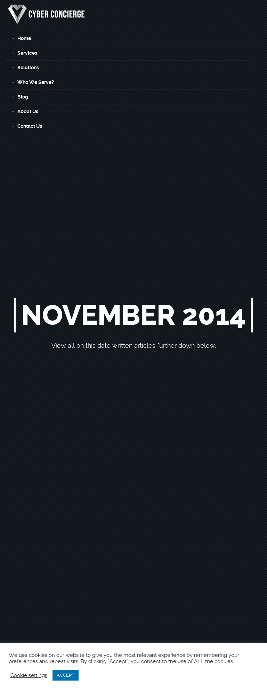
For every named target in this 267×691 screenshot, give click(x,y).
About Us (27, 111)
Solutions (28, 67)
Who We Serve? (35, 82)
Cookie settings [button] (28, 675)
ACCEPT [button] (65, 675)
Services (27, 53)
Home (24, 38)
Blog (22, 97)
